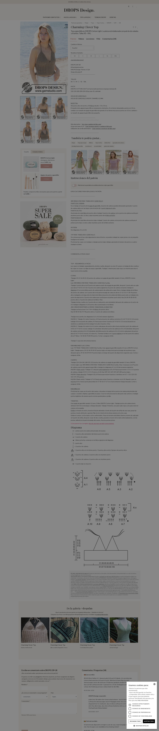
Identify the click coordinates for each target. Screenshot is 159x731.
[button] (142, 726)
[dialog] (142, 705)
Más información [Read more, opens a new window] (143, 700)
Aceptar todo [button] (149, 721)
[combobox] (154, 684)
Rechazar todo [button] (135, 721)
